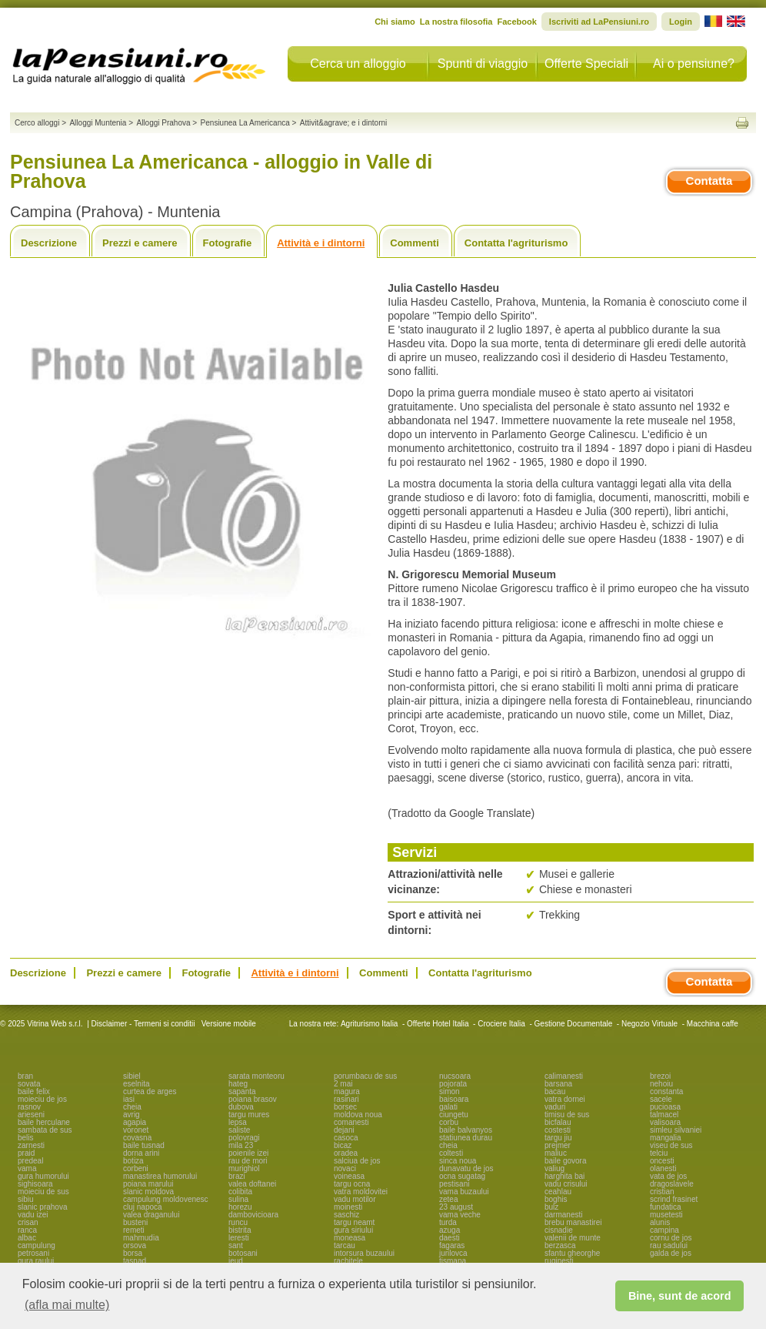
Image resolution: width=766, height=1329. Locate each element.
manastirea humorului (160, 1176)
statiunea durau (465, 1137)
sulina (238, 1199)
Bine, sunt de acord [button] (679, 1296)
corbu (448, 1122)
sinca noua (457, 1161)
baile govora (565, 1161)
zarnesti (31, 1145)
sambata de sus (45, 1130)
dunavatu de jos (466, 1168)
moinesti (348, 1207)
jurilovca (453, 1253)
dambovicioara (253, 1214)
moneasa (349, 1238)
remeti (134, 1230)
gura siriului (353, 1230)
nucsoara (455, 1076)
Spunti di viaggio (483, 63)
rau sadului (669, 1245)
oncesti (662, 1161)
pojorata (453, 1084)
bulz (551, 1207)
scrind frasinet (674, 1199)
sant (235, 1245)
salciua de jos (357, 1161)
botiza (133, 1161)
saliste (239, 1130)
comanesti (351, 1122)
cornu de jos (670, 1238)
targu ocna (352, 1184)
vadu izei (33, 1214)
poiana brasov (252, 1099)
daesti (449, 1238)
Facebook (516, 21)
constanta (666, 1091)
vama (27, 1168)
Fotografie (227, 243)
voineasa (349, 1176)
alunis (660, 1222)
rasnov (29, 1107)
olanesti (663, 1168)
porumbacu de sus (365, 1076)
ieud (235, 1261)
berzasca (560, 1245)
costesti (558, 1130)
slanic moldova (148, 1191)
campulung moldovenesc (165, 1199)
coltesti (451, 1153)
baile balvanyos (465, 1130)
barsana (558, 1084)
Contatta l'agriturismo (516, 243)
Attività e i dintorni (321, 243)
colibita (240, 1191)
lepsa (237, 1122)
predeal (30, 1161)
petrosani (33, 1253)
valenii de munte (573, 1238)
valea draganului (151, 1214)
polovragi (244, 1137)
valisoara (665, 1122)
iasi (129, 1099)
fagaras (452, 1245)
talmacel (664, 1114)
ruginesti (559, 1261)
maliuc (556, 1153)
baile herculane (44, 1122)
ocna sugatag (462, 1176)
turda (448, 1222)
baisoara (453, 1099)
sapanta (242, 1091)
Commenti (414, 243)
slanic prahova (42, 1207)
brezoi (660, 1076)
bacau (555, 1091)
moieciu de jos (42, 1099)
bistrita (239, 1230)
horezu (240, 1207)
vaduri (555, 1107)
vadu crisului (566, 1184)
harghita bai (564, 1176)
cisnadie (559, 1230)
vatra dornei (565, 1099)
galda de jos (670, 1253)
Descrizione (49, 243)
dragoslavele (672, 1184)
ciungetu (453, 1114)
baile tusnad (144, 1145)
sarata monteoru (256, 1076)
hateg (238, 1084)
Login (680, 21)
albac (27, 1238)
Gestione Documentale (574, 1023)
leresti (238, 1238)
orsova (134, 1245)
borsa (132, 1253)
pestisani (454, 1184)
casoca (346, 1137)
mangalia (665, 1137)
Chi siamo (395, 21)
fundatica (665, 1207)
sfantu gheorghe (572, 1253)
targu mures (248, 1114)
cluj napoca (142, 1207)
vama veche (460, 1214)
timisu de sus (567, 1114)
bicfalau (558, 1122)
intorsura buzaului (364, 1253)
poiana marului (148, 1184)
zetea (448, 1199)
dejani (344, 1130)
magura (347, 1091)
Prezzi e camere (140, 243)
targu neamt (354, 1222)
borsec (345, 1107)
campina (664, 1230)
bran (25, 1076)
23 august (456, 1207)
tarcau (344, 1245)
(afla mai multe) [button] (67, 1304)
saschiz (346, 1214)
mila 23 (240, 1145)
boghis (556, 1199)
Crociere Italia (501, 1023)
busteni (135, 1222)
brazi (236, 1176)
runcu (238, 1222)
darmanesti (563, 1214)
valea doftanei (252, 1184)
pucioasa (665, 1107)
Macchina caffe (712, 1023)
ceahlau (558, 1191)
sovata (29, 1084)
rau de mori (248, 1161)
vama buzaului (463, 1191)
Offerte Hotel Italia (437, 1023)
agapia (134, 1122)
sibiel (132, 1076)
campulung (36, 1245)
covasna (137, 1137)
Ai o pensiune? (693, 63)
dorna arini (141, 1153)
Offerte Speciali (586, 63)
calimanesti (564, 1076)
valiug (555, 1168)
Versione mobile (227, 1023)
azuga (449, 1230)
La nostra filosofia (456, 21)
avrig (131, 1114)
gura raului (36, 1261)
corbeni (135, 1168)
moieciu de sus (43, 1191)
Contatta (709, 180)
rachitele (348, 1261)
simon (449, 1091)
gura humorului (43, 1176)
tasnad (134, 1261)
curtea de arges (150, 1091)
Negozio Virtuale (649, 1023)
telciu (659, 1153)
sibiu (26, 1199)
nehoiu (661, 1084)
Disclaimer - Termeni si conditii (143, 1023)
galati (448, 1107)
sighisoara (35, 1184)
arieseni (31, 1114)
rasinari (346, 1099)
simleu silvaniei (675, 1130)
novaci (345, 1168)
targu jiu (558, 1137)
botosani (243, 1253)
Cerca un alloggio (358, 63)
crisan (28, 1222)
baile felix (34, 1091)
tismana (452, 1261)
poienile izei (248, 1153)
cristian (662, 1191)
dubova (241, 1107)
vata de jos (668, 1176)
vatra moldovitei (361, 1191)
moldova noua (358, 1114)
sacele (661, 1099)
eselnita (136, 1084)
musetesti (666, 1214)
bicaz (342, 1145)
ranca (27, 1230)
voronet (135, 1130)
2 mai (343, 1084)
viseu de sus (671, 1145)
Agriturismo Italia (369, 1023)
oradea (346, 1153)
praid (26, 1153)
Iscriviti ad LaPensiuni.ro (599, 21)
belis (26, 1137)
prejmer (558, 1145)
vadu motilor (354, 1199)
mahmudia (141, 1238)
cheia (132, 1107)
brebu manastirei (573, 1222)
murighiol (244, 1168)
